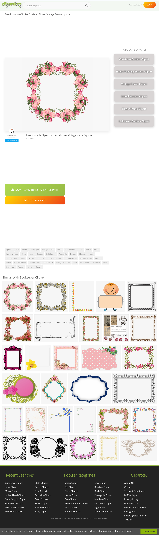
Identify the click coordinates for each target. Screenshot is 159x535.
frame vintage (12, 254)
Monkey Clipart (102, 499)
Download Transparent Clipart (34, 190)
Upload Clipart (131, 503)
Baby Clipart (41, 511)
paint (105, 262)
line (91, 254)
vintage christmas (55, 258)
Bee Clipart (70, 499)
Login (149, 4)
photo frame (70, 249)
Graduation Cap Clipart (77, 503)
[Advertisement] (57, 37)
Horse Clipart (71, 495)
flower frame (71, 258)
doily (81, 249)
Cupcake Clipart (43, 495)
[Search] (86, 6)
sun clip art (48, 262)
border (73, 254)
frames (98, 258)
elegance (83, 254)
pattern (21, 267)
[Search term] (56, 5)
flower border (20, 262)
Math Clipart (41, 482)
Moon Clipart (71, 482)
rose (23, 258)
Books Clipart (42, 487)
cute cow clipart (14, 482)
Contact (128, 487)
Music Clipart (41, 503)
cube (96, 249)
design (38, 267)
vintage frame (48, 249)
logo (31, 254)
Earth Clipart (41, 499)
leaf (75, 262)
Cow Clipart (100, 482)
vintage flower (86, 258)
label (8, 262)
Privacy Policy (131, 499)
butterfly (96, 262)
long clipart (11, 487)
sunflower (10, 267)
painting (41, 258)
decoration (84, 262)
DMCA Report (131, 495)
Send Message (11, 140)
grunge (31, 258)
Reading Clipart (102, 487)
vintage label (11, 258)
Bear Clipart (71, 507)
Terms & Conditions (134, 491)
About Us (129, 482)
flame (24, 249)
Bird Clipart (100, 491)
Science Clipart (42, 507)
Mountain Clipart (103, 511)
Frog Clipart (41, 491)
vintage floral (34, 262)
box (17, 249)
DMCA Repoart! (34, 200)
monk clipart (11, 491)
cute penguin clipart (15, 499)
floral (88, 249)
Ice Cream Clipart (103, 503)
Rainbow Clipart (73, 511)
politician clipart (13, 511)
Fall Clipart (70, 487)
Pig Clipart (99, 507)
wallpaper (35, 249)
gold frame (50, 254)
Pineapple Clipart (103, 495)
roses (29, 267)
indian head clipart (15, 495)
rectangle (63, 254)
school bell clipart (14, 507)
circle (23, 254)
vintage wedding (63, 262)
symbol (9, 249)
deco (59, 249)
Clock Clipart (71, 491)
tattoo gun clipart (14, 503)
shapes (40, 254)
